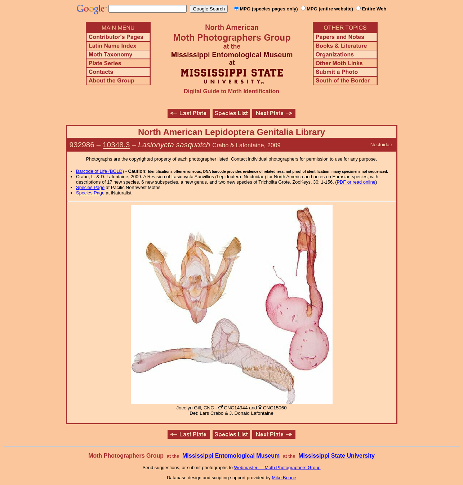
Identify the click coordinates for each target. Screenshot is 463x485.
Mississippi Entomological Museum (231, 456)
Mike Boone (284, 477)
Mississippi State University (336, 456)
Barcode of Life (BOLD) (100, 171)
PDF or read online (356, 182)
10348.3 (116, 144)
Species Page (90, 187)
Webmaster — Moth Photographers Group (277, 467)
